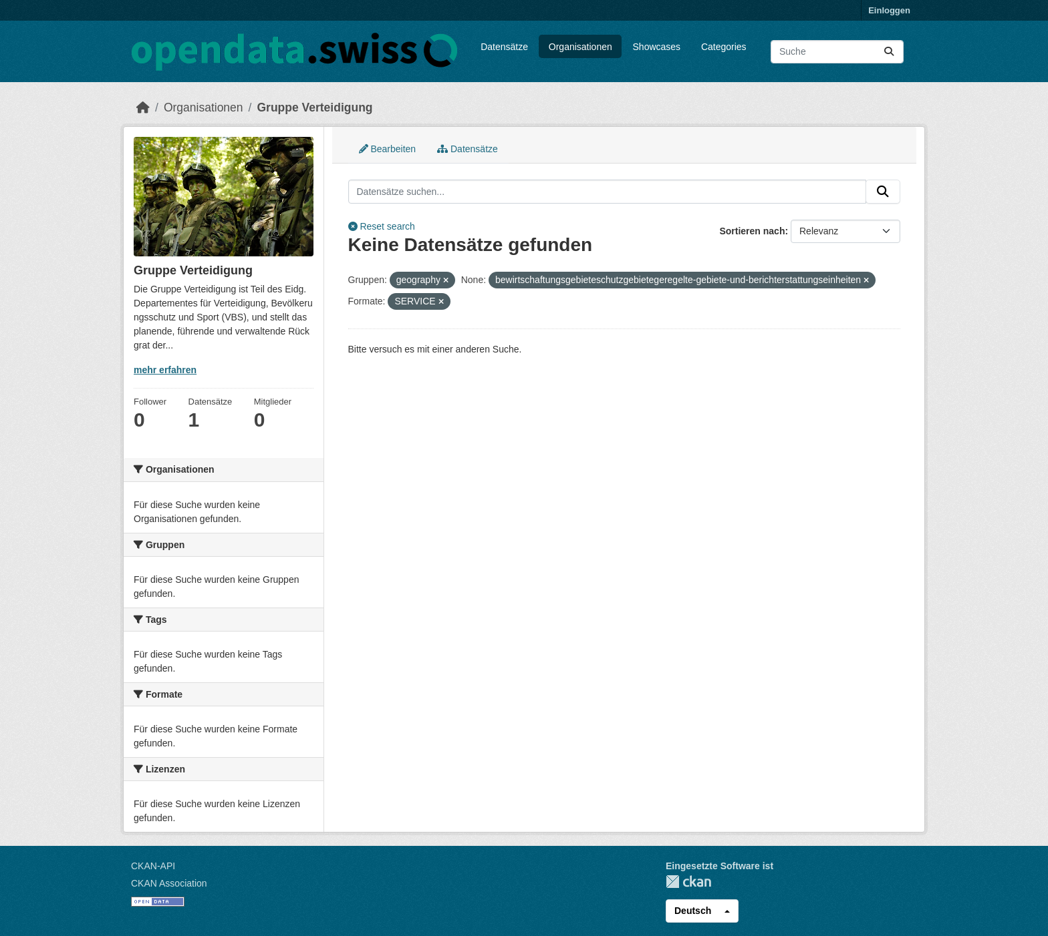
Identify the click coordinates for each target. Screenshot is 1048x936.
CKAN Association (169, 883)
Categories (724, 46)
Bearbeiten (387, 149)
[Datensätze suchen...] (837, 51)
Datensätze (504, 46)
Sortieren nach (752, 231)
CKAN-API (153, 866)
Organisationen (580, 46)
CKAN (688, 882)
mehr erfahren (165, 370)
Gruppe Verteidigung (314, 107)
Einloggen (889, 10)
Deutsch (692, 910)
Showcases (657, 46)
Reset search (381, 226)
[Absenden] (889, 51)
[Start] (143, 107)
